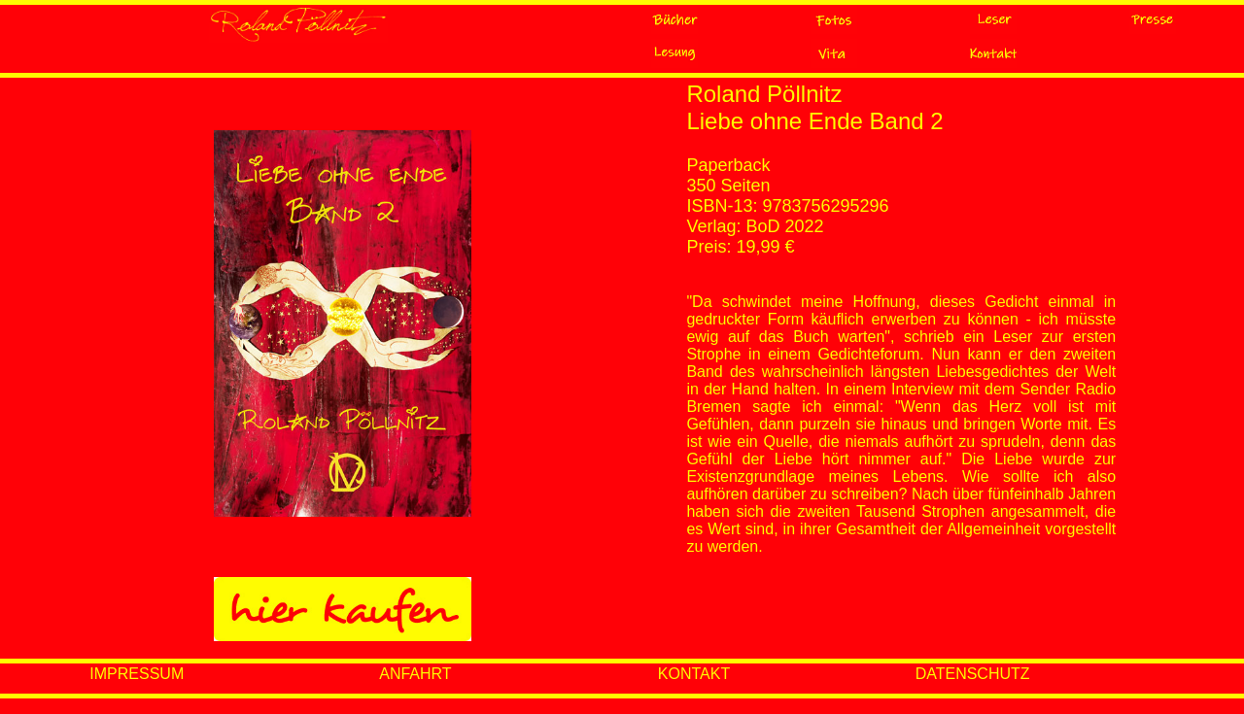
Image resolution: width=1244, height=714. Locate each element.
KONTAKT (694, 673)
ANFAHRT (415, 673)
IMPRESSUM (136, 673)
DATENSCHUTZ (973, 673)
